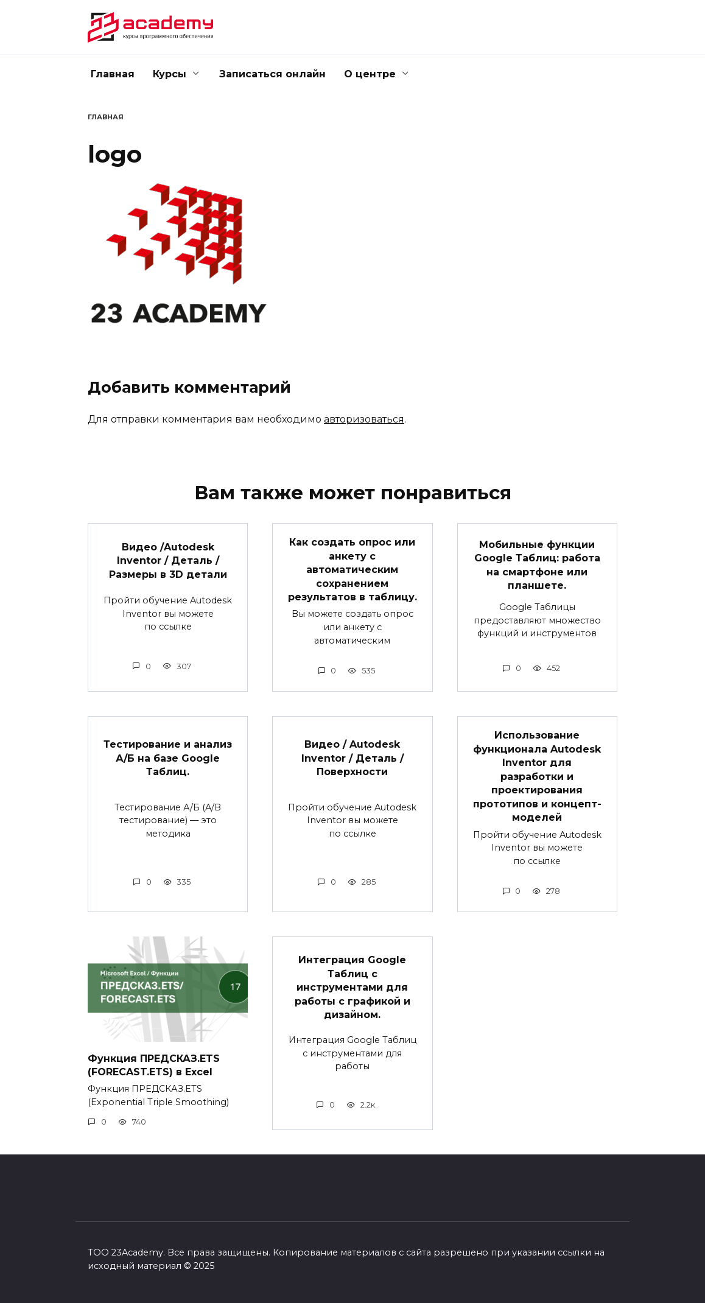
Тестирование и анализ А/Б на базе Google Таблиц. (167, 758)
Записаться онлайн (272, 74)
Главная (113, 74)
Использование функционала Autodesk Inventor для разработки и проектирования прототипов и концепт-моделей (537, 776)
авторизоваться (364, 419)
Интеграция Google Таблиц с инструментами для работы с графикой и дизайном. (352, 987)
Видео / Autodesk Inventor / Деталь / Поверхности (352, 758)
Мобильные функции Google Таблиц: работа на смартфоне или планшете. (537, 564)
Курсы (169, 74)
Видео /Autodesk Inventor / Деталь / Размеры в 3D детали (168, 560)
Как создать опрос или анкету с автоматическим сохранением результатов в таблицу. (352, 569)
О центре (370, 74)
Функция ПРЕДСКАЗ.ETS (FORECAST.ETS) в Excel (154, 1064)
